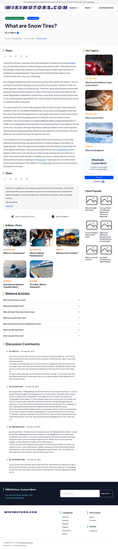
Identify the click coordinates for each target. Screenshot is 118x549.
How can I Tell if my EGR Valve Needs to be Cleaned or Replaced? (105, 212)
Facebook (93, 531)
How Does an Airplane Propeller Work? (13, 285)
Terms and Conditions (20, 545)
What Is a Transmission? (14, 253)
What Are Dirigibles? (94, 150)
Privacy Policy (7, 545)
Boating (33, 281)
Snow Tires (9, 206)
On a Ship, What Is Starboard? (38, 285)
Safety (59, 250)
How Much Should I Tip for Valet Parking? (105, 259)
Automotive (9, 250)
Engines (65, 527)
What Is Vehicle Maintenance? (37, 254)
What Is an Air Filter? (94, 118)
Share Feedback (59, 216)
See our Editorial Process (23, 216)
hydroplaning (62, 149)
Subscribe (99, 177)
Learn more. (91, 2)
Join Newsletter (106, 7)
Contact (92, 520)
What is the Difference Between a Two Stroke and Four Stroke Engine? (106, 237)
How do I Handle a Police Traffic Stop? (91, 235)
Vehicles (65, 517)
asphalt (42, 159)
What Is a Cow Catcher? (67, 253)
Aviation (7, 281)
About (91, 517)
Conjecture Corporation (25, 542)
